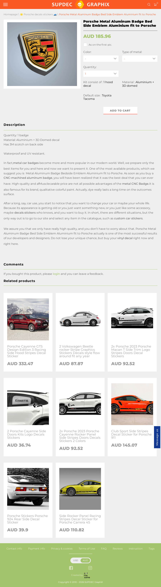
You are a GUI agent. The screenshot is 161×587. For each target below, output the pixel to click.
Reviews (118, 548)
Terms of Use (87, 548)
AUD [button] (85, 560)
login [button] (56, 274)
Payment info (36, 548)
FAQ (104, 548)
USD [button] (75, 560)
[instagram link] (90, 568)
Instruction (136, 548)
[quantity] (101, 74)
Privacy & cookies (62, 548)
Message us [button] (157, 437)
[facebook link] (71, 568)
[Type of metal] (139, 58)
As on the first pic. (97, 45)
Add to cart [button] (120, 110)
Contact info (14, 548)
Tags (152, 548)
